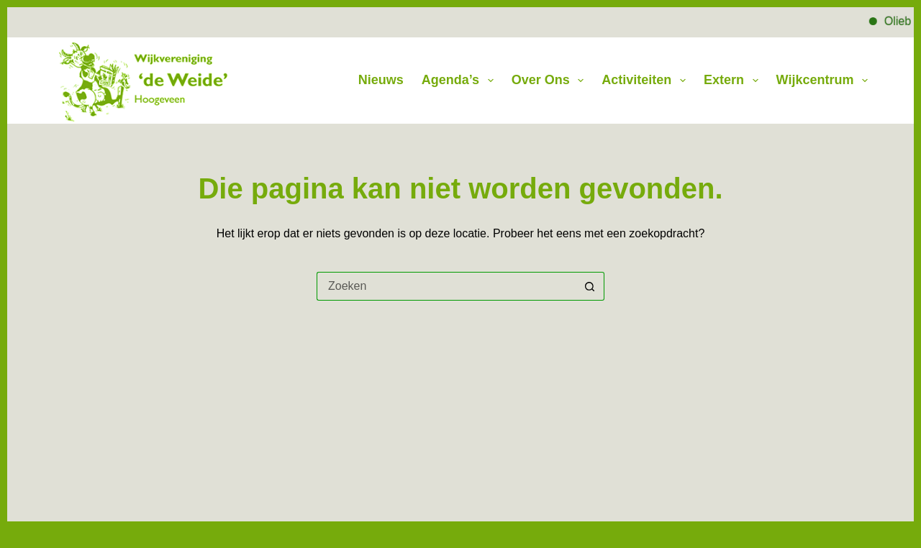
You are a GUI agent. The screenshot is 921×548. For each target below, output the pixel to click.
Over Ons (551, 80)
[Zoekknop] (590, 286)
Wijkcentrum (822, 80)
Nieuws (381, 80)
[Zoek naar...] (446, 286)
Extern (734, 80)
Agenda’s (460, 80)
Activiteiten (646, 80)
